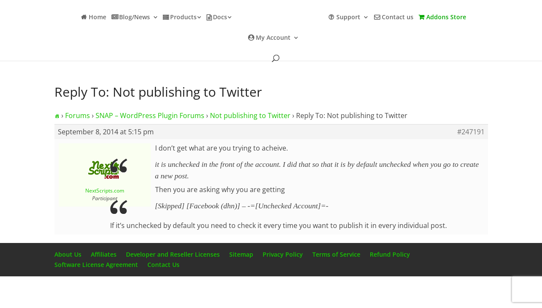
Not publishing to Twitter (250, 115)
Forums (77, 115)
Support (348, 17)
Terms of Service (336, 254)
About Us (67, 254)
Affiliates (104, 254)
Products (183, 17)
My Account (273, 38)
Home (97, 17)
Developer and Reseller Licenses (173, 254)
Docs (220, 17)
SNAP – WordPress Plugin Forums (150, 115)
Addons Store (446, 17)
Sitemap (241, 254)
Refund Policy (390, 254)
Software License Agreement (96, 265)
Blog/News (134, 17)
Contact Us (163, 265)
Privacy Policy (283, 254)
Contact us (397, 17)
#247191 (471, 132)
